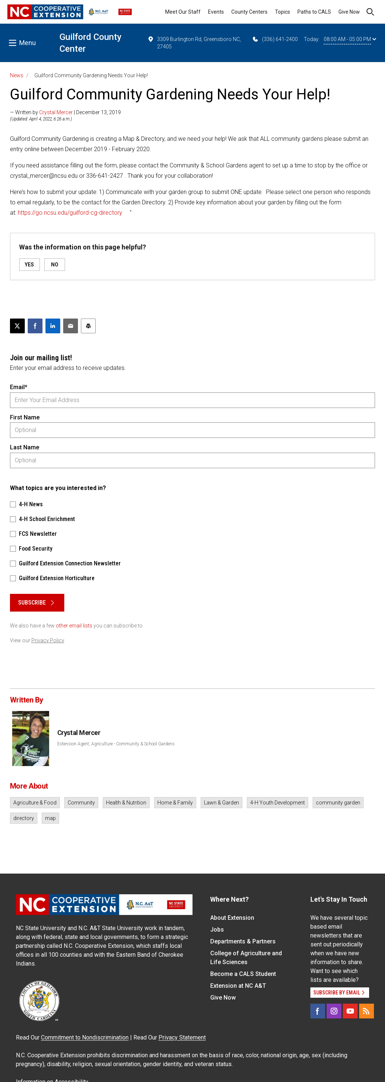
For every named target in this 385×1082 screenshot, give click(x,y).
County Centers (249, 12)
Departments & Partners (243, 941)
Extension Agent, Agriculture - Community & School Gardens (116, 743)
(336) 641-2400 (275, 39)
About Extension (232, 917)
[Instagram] (334, 1011)
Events (216, 12)
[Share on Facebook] (35, 326)
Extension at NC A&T (238, 985)
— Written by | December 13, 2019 (65, 112)
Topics (282, 12)
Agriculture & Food (35, 803)
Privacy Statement (182, 1037)
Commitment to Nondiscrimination (85, 1037)
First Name (25, 417)
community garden (338, 803)
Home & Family (175, 803)
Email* (18, 387)
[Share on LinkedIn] (52, 326)
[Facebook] (317, 1011)
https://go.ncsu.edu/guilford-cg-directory (70, 212)
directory (23, 818)
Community (81, 803)
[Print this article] (88, 326)
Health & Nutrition (126, 803)
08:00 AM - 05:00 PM (350, 39)
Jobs (217, 929)
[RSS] (366, 1011)
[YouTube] (350, 1011)
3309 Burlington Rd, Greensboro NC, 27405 (194, 42)
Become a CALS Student (243, 973)
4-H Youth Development (277, 803)
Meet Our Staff (183, 12)
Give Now (349, 12)
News (16, 75)
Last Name (24, 447)
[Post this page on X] (17, 326)
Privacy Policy (47, 640)
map (50, 818)
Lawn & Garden (221, 803)
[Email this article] (70, 326)
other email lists (74, 626)
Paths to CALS (314, 12)
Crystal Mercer (56, 112)
